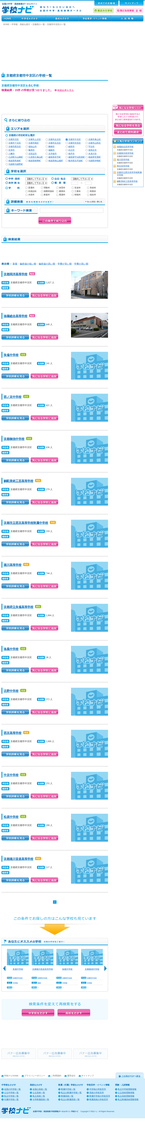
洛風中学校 (11, 649)
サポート (132, 3)
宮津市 (11, 150)
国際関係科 (47, 191)
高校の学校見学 (96, 1093)
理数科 (45, 188)
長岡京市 (92, 150)
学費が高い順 (81, 264)
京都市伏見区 (74, 143)
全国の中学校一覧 (12, 1089)
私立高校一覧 (39, 1096)
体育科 (60, 188)
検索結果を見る (64, 90)
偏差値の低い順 (28, 264)
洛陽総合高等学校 (15, 316)
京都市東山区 (94, 139)
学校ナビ (94, 1111)
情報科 (76, 195)
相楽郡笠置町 (94, 157)
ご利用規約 (56, 1076)
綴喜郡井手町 (54, 157)
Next (106, 970)
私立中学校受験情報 (127, 1089)
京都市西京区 (14, 146)
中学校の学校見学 (97, 1089)
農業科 (60, 191)
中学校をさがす (29, 18)
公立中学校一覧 (11, 1093)
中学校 (15, 983)
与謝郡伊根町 (94, 161)
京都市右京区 (54, 143)
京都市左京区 (54, 139)
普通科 (30, 188)
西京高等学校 (12, 733)
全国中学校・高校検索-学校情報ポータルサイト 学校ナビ (55, 1111)
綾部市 (71, 146)
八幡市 (11, 154)
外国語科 (31, 191)
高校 (39, 983)
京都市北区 (13, 139)
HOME (7, 18)
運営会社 (71, 1076)
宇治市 (91, 146)
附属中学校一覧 (68, 1089)
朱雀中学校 (11, 355)
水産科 (30, 195)
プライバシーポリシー (34, 1076)
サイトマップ (87, 1076)
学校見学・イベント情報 (94, 18)
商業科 (91, 191)
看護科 (60, 195)
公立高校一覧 (39, 1093)
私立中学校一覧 (11, 1096)
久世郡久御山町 (35, 157)
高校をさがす (62, 18)
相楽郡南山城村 (55, 161)
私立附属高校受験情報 (128, 1099)
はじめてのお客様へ (106, 3)
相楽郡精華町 (34, 161)
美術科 (91, 188)
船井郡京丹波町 (75, 161)
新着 (15, 264)
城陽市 (51, 150)
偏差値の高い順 (47, 264)
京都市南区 (33, 143)
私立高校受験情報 (126, 1096)
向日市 (71, 150)
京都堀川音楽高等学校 (18, 859)
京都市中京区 (74, 139)
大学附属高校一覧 (41, 1099)
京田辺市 (32, 154)
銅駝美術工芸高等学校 (18, 481)
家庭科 (45, 195)
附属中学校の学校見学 (99, 1096)
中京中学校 (11, 775)
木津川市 (92, 154)
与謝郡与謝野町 (15, 164)
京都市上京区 (34, 139)
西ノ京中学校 (12, 396)
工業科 (76, 191)
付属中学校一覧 (11, 1099)
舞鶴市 (51, 146)
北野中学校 (11, 690)
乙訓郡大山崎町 (15, 157)
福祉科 (91, 195)
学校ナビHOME (11, 1076)
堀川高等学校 (12, 564)
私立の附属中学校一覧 (71, 1093)
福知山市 (32, 146)
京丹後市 (52, 154)
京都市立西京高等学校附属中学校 (26, 522)
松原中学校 (11, 816)
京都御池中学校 (14, 439)
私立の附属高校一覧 (70, 1099)
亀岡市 (31, 150)
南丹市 (71, 154)
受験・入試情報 (127, 18)
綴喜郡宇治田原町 (76, 157)
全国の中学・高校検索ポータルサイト (19, 4)
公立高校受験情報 (126, 1093)
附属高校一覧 (67, 1096)
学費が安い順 (65, 264)
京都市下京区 (14, 143)
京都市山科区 (94, 143)
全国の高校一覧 (40, 1089)
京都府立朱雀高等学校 (18, 607)
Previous (5, 970)
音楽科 (76, 188)
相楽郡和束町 (14, 161)
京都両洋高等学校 (15, 274)
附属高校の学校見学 (98, 1099)
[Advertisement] (57, 48)
